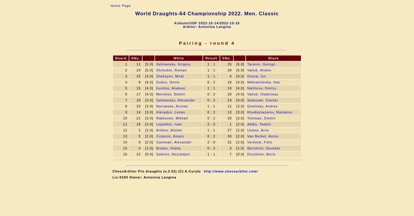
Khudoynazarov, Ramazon (269, 112)
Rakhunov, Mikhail (172, 118)
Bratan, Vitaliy (168, 148)
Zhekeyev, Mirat (170, 76)
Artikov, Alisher (169, 130)
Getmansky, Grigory (173, 64)
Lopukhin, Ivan (169, 124)
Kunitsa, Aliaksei (170, 88)
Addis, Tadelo (259, 124)
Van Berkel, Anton (262, 136)
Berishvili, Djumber (263, 148)
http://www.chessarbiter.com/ (231, 171)
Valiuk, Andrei (259, 70)
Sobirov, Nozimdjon (173, 154)
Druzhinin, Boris (261, 154)
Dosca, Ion (256, 76)
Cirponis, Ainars (170, 136)
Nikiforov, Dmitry (261, 88)
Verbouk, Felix (259, 142)
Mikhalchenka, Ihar (263, 82)
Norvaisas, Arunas (172, 106)
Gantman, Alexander (174, 142)
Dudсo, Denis (168, 82)
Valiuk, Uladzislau (262, 94)
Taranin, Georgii (261, 64)
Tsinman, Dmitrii (261, 118)
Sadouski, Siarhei (262, 100)
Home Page (121, 6)
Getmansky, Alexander (175, 100)
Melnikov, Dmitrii (170, 94)
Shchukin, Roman (171, 70)
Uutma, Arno (258, 130)
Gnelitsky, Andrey (262, 106)
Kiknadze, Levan (170, 112)
